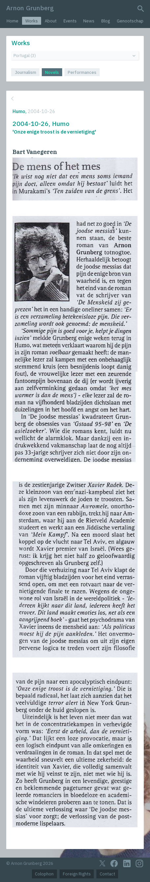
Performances (82, 72)
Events (70, 21)
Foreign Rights (77, 874)
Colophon (44, 874)
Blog (105, 21)
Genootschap (130, 21)
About (51, 21)
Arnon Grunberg (30, 8)
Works (31, 21)
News (88, 21)
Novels (52, 72)
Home (12, 21)
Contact (107, 874)
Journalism (25, 72)
